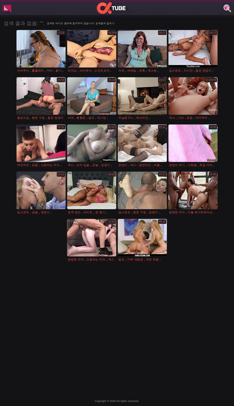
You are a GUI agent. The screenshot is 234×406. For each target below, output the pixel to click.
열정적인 (145, 165)
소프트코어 (101, 70)
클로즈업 (23, 117)
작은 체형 (152, 259)
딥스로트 (175, 70)
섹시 (172, 117)
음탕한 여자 (177, 212)
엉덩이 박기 (177, 165)
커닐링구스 (125, 117)
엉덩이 (105, 165)
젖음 (190, 117)
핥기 (58, 70)
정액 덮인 (74, 212)
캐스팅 (152, 70)
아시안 (188, 70)
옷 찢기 (100, 212)
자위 (121, 70)
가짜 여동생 (135, 259)
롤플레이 (38, 70)
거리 (181, 117)
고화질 (192, 165)
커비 (50, 70)
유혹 (142, 70)
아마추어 (23, 70)
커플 (157, 165)
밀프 (91, 117)
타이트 (88, 212)
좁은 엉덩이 (204, 70)
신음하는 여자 (50, 165)
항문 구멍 (38, 117)
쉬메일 (131, 70)
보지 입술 (83, 165)
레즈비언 (142, 117)
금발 (35, 165)
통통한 (81, 117)
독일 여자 (205, 165)
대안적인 (23, 165)
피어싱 (72, 70)
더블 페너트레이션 (200, 212)
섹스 (133, 165)
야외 (71, 117)
